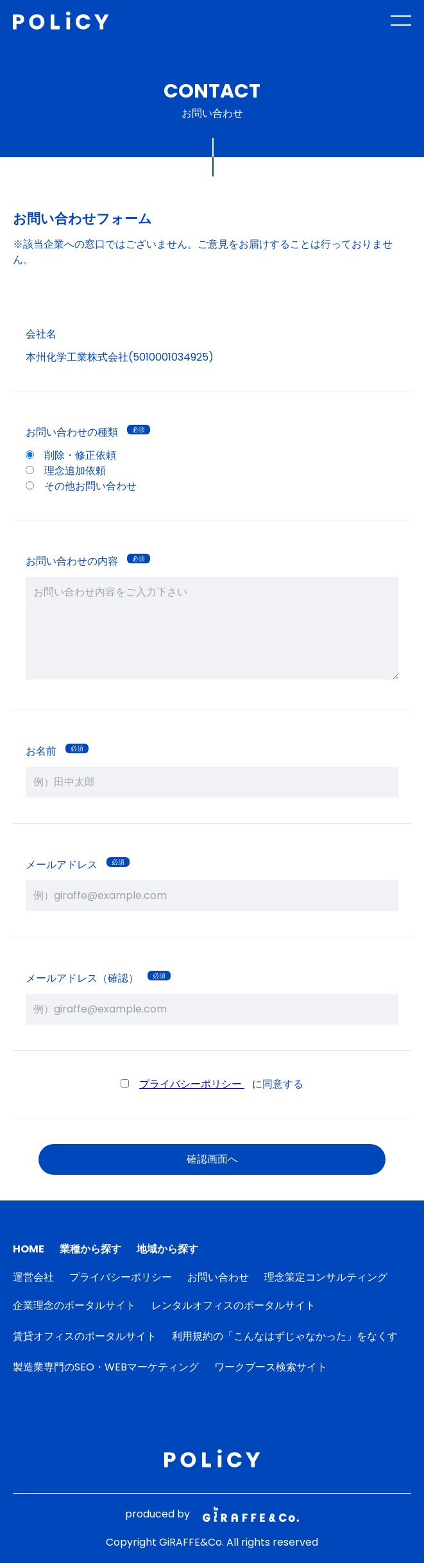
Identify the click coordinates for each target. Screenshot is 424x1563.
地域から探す (167, 1249)
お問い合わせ (218, 1277)
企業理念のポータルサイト (74, 1305)
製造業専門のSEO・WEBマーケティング (106, 1367)
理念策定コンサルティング (325, 1277)
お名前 (41, 751)
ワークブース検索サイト (270, 1367)
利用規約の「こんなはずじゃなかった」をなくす (285, 1336)
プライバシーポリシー (191, 1084)
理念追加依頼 (66, 470)
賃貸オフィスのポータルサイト (85, 1336)
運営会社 (33, 1277)
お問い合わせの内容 (72, 561)
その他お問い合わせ (81, 486)
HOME (28, 1249)
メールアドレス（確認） (82, 978)
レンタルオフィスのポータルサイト (233, 1305)
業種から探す (90, 1249)
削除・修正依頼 (71, 455)
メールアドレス (62, 864)
